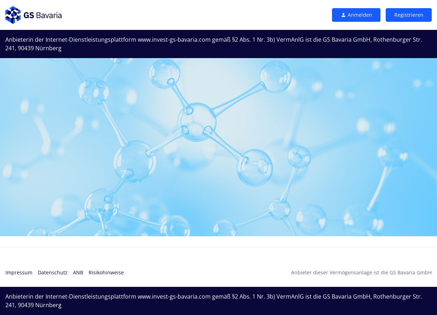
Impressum (18, 272)
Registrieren (408, 14)
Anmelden (356, 14)
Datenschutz (53, 272)
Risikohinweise (106, 272)
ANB (78, 272)
